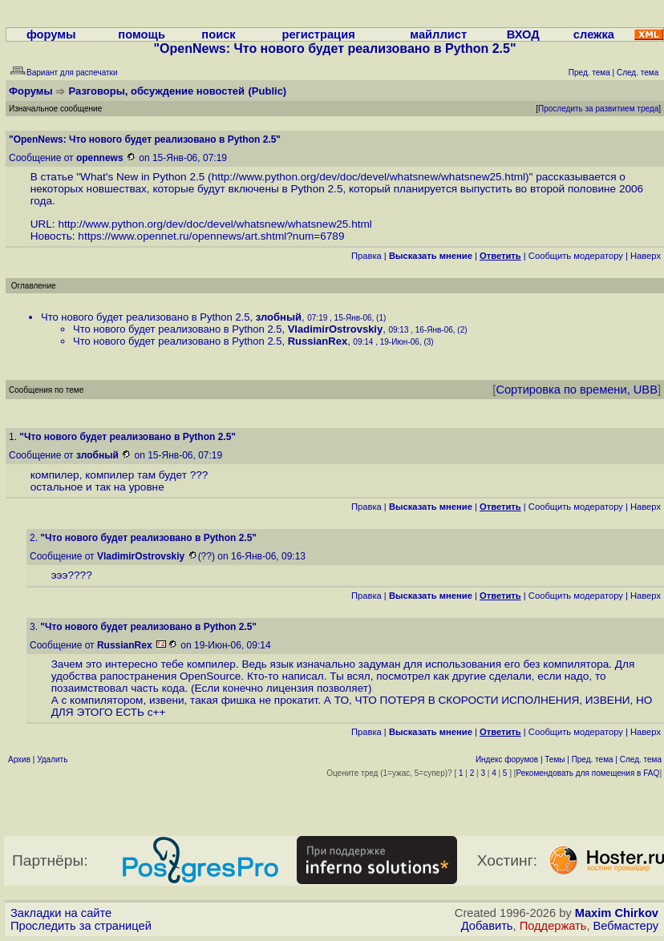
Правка (366, 255)
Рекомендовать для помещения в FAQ (588, 773)
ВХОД (523, 34)
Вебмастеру (625, 925)
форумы (51, 34)
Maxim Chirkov (616, 913)
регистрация (317, 34)
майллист (438, 34)
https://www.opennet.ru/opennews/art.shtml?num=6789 (211, 236)
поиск (218, 34)
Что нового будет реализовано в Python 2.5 (145, 317)
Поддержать (553, 925)
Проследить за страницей (81, 925)
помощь (141, 34)
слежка (593, 34)
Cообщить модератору (575, 255)
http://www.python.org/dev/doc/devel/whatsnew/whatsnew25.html (368, 177)
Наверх (645, 255)
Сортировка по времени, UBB (577, 389)
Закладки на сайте (60, 913)
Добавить (487, 925)
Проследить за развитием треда (598, 108)
